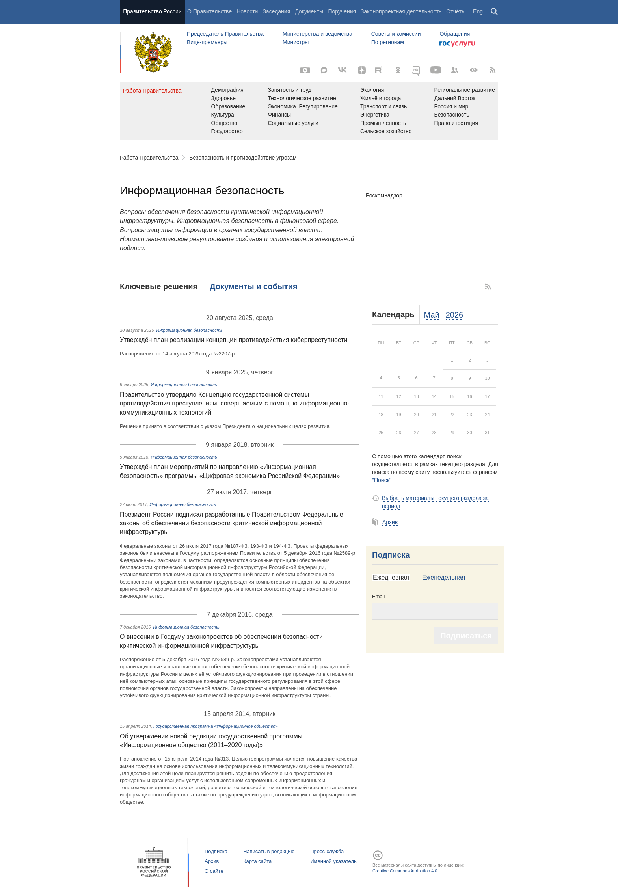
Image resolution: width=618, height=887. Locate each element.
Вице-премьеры (207, 42)
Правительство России (152, 11)
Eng (478, 11)
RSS (488, 286)
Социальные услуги (293, 123)
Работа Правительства (149, 157)
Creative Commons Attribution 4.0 (404, 870)
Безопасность (451, 115)
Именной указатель (333, 861)
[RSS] (492, 70)
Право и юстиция (456, 123)
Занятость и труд (289, 90)
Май (431, 315)
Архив (390, 522)
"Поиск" (381, 480)
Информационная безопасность (189, 330)
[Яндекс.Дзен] (361, 70)
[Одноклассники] (398, 70)
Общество (224, 123)
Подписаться (466, 635)
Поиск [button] (494, 12)
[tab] (162, 286)
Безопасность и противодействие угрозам (242, 157)
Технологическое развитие (302, 98)
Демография (227, 90)
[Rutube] (380, 69)
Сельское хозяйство (385, 131)
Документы (309, 11)
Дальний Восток (454, 98)
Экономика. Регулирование (302, 106)
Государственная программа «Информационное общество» (215, 726)
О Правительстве (209, 11)
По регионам (387, 42)
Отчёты (455, 11)
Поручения (342, 11)
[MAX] (324, 70)
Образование (228, 106)
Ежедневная (391, 577)
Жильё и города (380, 98)
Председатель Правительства (225, 34)
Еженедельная (443, 577)
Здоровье (223, 98)
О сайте (214, 871)
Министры (296, 42)
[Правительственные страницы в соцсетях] (454, 70)
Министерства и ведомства (317, 34)
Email (378, 596)
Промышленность (383, 123)
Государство (227, 131)
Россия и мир (451, 106)
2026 (455, 315)
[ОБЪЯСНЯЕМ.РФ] (417, 70)
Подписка (391, 554)
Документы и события (253, 286)
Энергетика (374, 115)
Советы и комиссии (396, 34)
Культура (222, 115)
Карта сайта (257, 861)
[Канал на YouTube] (435, 70)
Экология (372, 90)
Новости (247, 11)
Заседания (276, 11)
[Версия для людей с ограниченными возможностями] (473, 70)
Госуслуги (457, 44)
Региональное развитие (464, 90)
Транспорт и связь (383, 106)
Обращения (454, 34)
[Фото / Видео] (305, 70)
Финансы (279, 115)
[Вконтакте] (342, 70)
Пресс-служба (327, 851)
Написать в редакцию (268, 851)
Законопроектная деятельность (401, 11)
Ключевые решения (158, 286)
